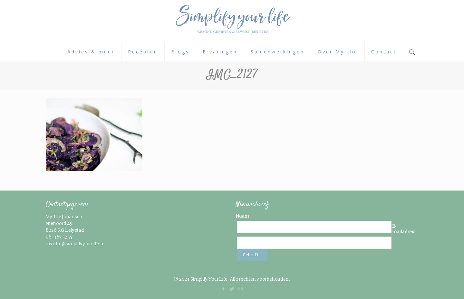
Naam (242, 216)
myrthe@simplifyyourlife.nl (75, 244)
